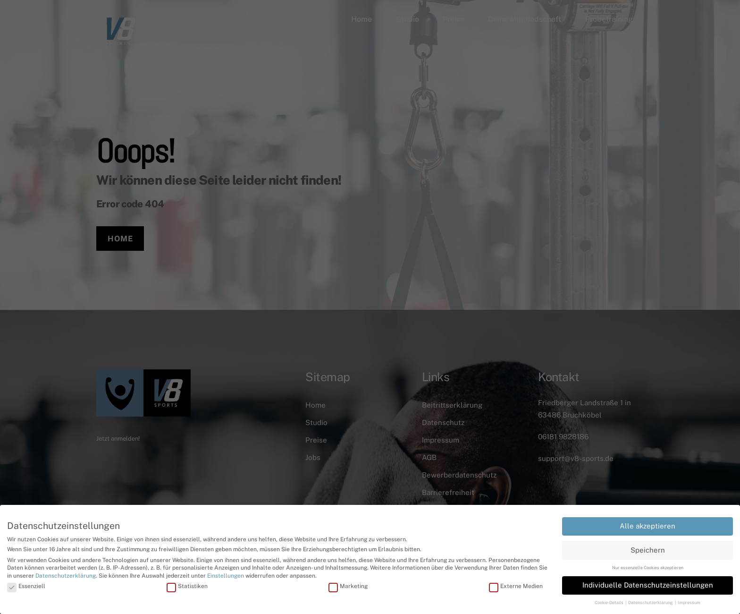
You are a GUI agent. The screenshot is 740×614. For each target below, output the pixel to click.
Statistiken (187, 583)
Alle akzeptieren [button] (647, 524)
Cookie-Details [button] (609, 600)
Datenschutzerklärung (65, 573)
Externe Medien (516, 583)
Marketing (348, 583)
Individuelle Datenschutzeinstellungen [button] (647, 582)
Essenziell (26, 583)
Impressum (689, 600)
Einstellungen (225, 573)
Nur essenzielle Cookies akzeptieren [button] (647, 564)
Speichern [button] (648, 547)
